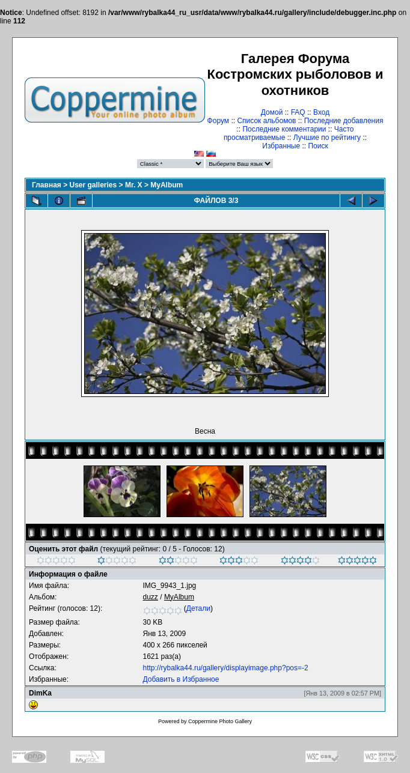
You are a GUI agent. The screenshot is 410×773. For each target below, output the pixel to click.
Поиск (318, 146)
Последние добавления (344, 121)
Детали (198, 608)
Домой (272, 112)
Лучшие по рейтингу (327, 137)
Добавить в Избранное (181, 679)
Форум (218, 121)
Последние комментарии (284, 129)
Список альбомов (266, 121)
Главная (46, 185)
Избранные (281, 146)
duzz (150, 597)
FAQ (298, 112)
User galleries (93, 185)
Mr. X (133, 185)
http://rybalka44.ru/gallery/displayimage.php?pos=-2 (225, 668)
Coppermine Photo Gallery (220, 721)
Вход (321, 112)
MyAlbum (166, 185)
